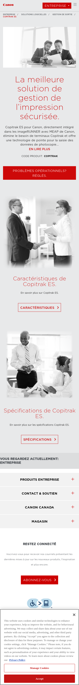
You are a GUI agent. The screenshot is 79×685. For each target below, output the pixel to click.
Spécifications (40, 448)
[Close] (74, 614)
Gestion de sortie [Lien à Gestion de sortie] (62, 14)
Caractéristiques (40, 316)
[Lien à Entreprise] (8, 4)
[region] (39, 647)
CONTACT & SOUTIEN (39, 493)
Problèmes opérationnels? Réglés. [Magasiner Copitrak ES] (39, 182)
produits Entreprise (39, 479)
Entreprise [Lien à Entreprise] (9, 14)
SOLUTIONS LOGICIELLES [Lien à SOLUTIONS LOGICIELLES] (33, 14)
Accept (39, 678)
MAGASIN (40, 521)
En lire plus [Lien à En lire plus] (39, 158)
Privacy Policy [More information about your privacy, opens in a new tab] (17, 659)
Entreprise (55, 6)
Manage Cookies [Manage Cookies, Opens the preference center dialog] (39, 668)
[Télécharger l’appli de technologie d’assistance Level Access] (39, 603)
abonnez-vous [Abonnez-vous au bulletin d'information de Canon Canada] (40, 580)
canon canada (39, 507)
